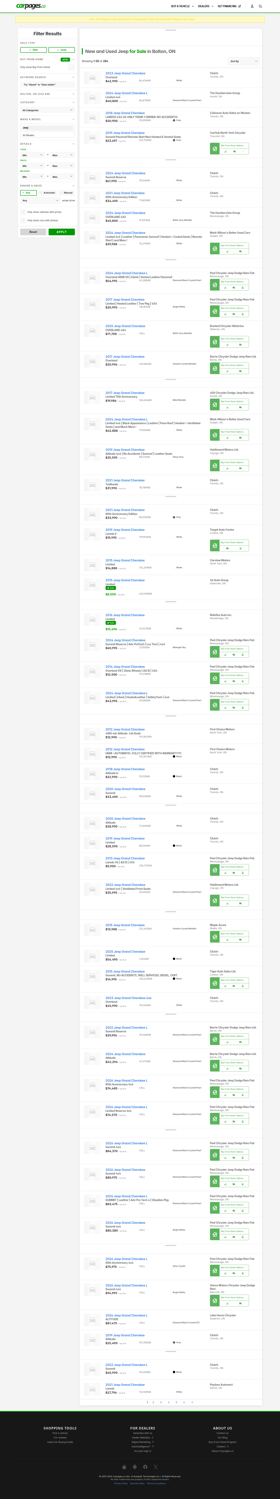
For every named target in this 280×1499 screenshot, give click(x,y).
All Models (47, 135)
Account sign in (142, 1451)
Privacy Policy (121, 1483)
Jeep (47, 127)
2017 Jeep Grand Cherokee (125, 299)
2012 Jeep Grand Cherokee (125, 729)
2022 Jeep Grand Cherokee (125, 885)
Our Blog (222, 1437)
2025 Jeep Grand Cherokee (125, 326)
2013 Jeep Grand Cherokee (125, 858)
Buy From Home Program (222, 1442)
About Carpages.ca (222, 1451)
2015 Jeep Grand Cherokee (125, 560)
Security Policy (137, 1483)
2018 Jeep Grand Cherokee (125, 113)
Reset (33, 232)
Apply (62, 232)
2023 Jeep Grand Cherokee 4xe (128, 998)
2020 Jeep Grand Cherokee (125, 789)
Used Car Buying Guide (60, 1442)
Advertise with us (142, 1433)
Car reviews (60, 1437)
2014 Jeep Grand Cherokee (125, 667)
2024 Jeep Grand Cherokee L (127, 93)
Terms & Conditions (156, 1483)
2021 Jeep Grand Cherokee (125, 193)
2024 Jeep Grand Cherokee (125, 173)
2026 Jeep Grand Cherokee (125, 1170)
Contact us (223, 1433)
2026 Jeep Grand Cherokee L (127, 1080)
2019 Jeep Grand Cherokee (125, 133)
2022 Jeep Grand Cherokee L (127, 1027)
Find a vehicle (60, 1433)
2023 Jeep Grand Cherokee (125, 73)
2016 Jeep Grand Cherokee (125, 615)
